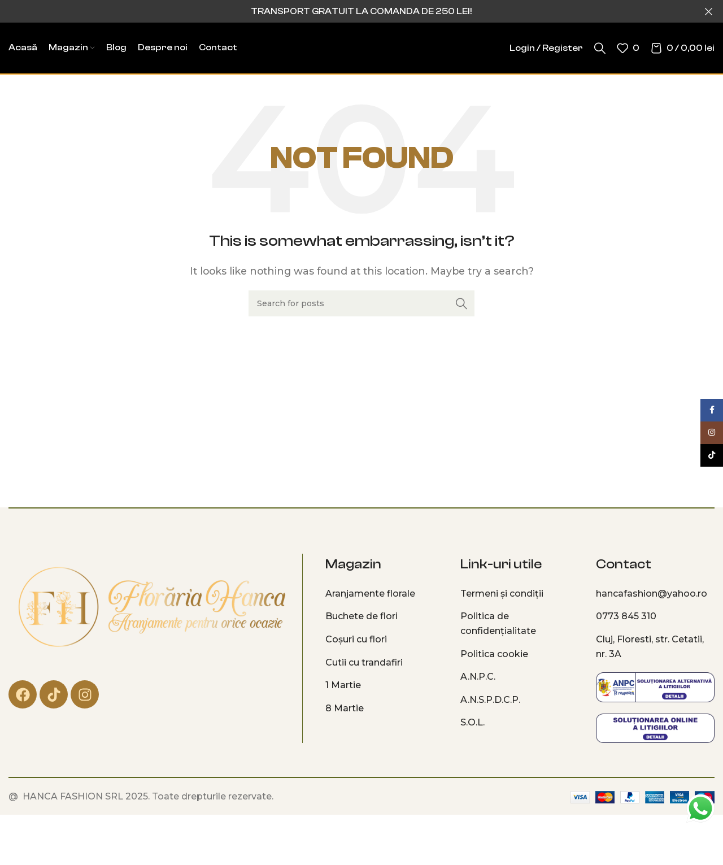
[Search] (600, 48)
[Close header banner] (709, 11)
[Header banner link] (344, 11)
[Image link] (150, 607)
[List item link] (384, 593)
